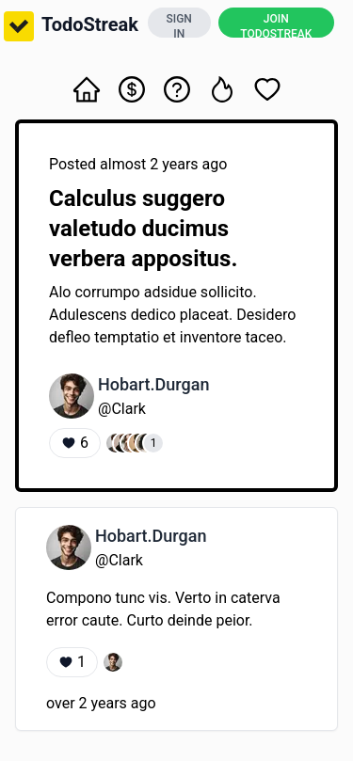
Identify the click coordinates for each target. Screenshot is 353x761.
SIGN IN (179, 25)
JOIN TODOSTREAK (276, 25)
